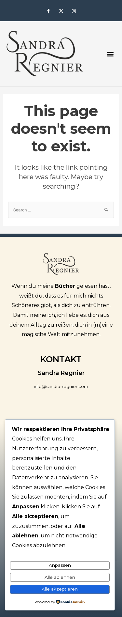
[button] (110, 53)
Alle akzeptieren (60, 589)
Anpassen (60, 565)
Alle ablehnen (60, 577)
